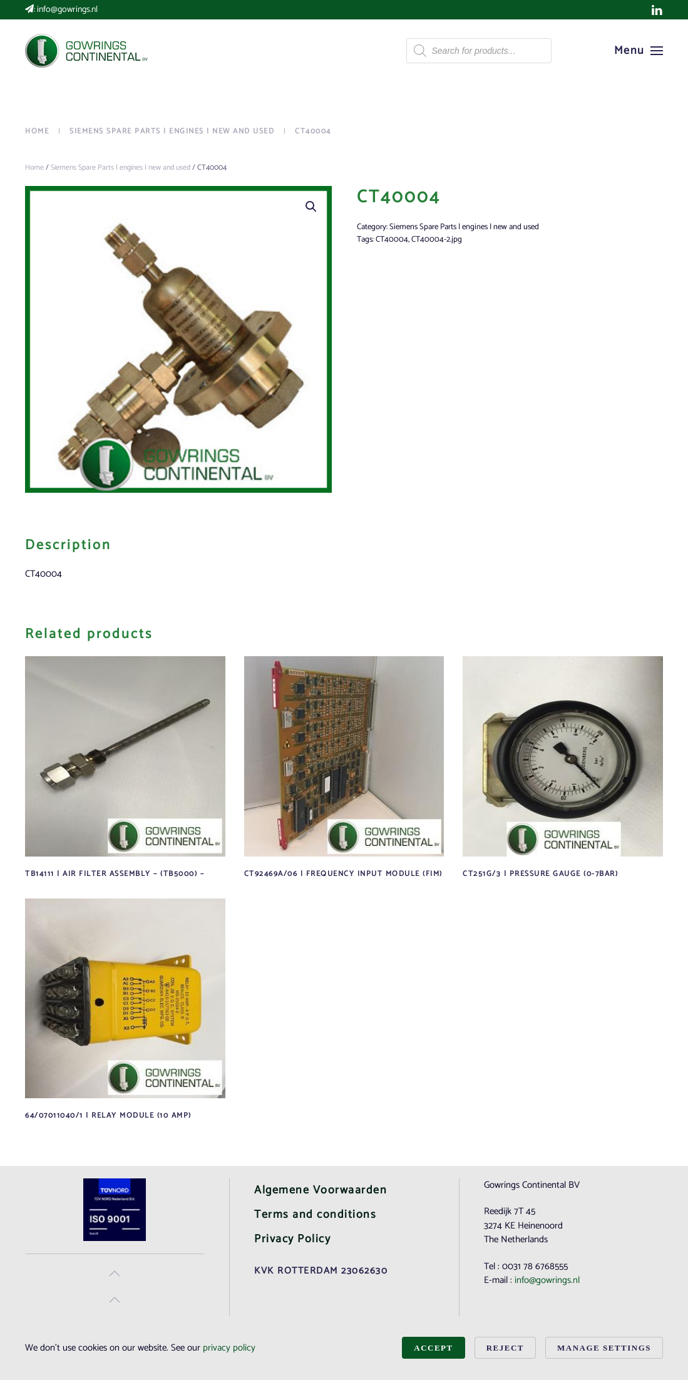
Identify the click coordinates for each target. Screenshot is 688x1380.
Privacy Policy (292, 1239)
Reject (505, 1347)
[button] (639, 50)
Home (34, 167)
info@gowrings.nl (67, 10)
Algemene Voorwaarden (320, 1190)
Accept (433, 1347)
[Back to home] (87, 50)
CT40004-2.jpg (436, 239)
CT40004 (392, 239)
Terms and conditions (315, 1214)
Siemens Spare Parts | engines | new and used (120, 167)
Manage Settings (604, 1347)
